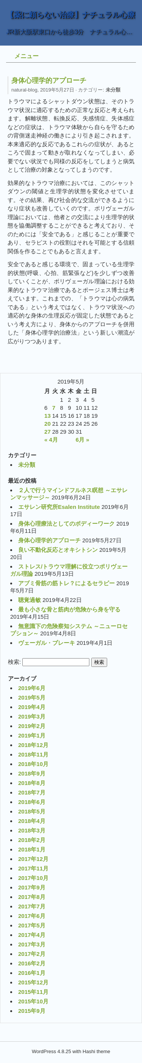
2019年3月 (31, 716)
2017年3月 (31, 944)
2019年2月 (31, 726)
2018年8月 (31, 783)
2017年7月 (31, 906)
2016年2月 (31, 963)
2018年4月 (31, 821)
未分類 (113, 90)
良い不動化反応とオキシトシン (58, 550)
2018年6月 (31, 802)
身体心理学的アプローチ (49, 540)
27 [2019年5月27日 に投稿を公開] (47, 431)
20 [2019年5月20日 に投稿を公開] (47, 423)
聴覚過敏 (29, 600)
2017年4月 (31, 935)
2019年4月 (31, 707)
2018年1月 (31, 849)
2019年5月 (31, 697)
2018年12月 (33, 745)
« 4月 (51, 439)
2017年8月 (31, 897)
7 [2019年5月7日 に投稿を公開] (53, 407)
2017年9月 (31, 887)
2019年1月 (31, 735)
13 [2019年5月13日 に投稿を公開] (47, 415)
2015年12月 (33, 982)
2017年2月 (31, 954)
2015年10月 (33, 1001)
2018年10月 (33, 764)
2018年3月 (31, 830)
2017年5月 (31, 925)
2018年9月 (31, 773)
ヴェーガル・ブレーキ (46, 643)
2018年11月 (33, 754)
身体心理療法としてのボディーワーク (66, 523)
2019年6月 (31, 688)
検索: (14, 662)
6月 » (82, 439)
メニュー (26, 56)
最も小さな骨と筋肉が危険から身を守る (69, 609)
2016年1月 (31, 973)
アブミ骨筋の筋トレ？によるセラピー (66, 583)
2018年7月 (31, 792)
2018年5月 (31, 811)
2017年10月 (33, 878)
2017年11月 (33, 868)
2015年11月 (33, 992)
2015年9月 (31, 1011)
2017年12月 (33, 859)
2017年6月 (31, 916)
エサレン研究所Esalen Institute (59, 507)
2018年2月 (31, 840)
